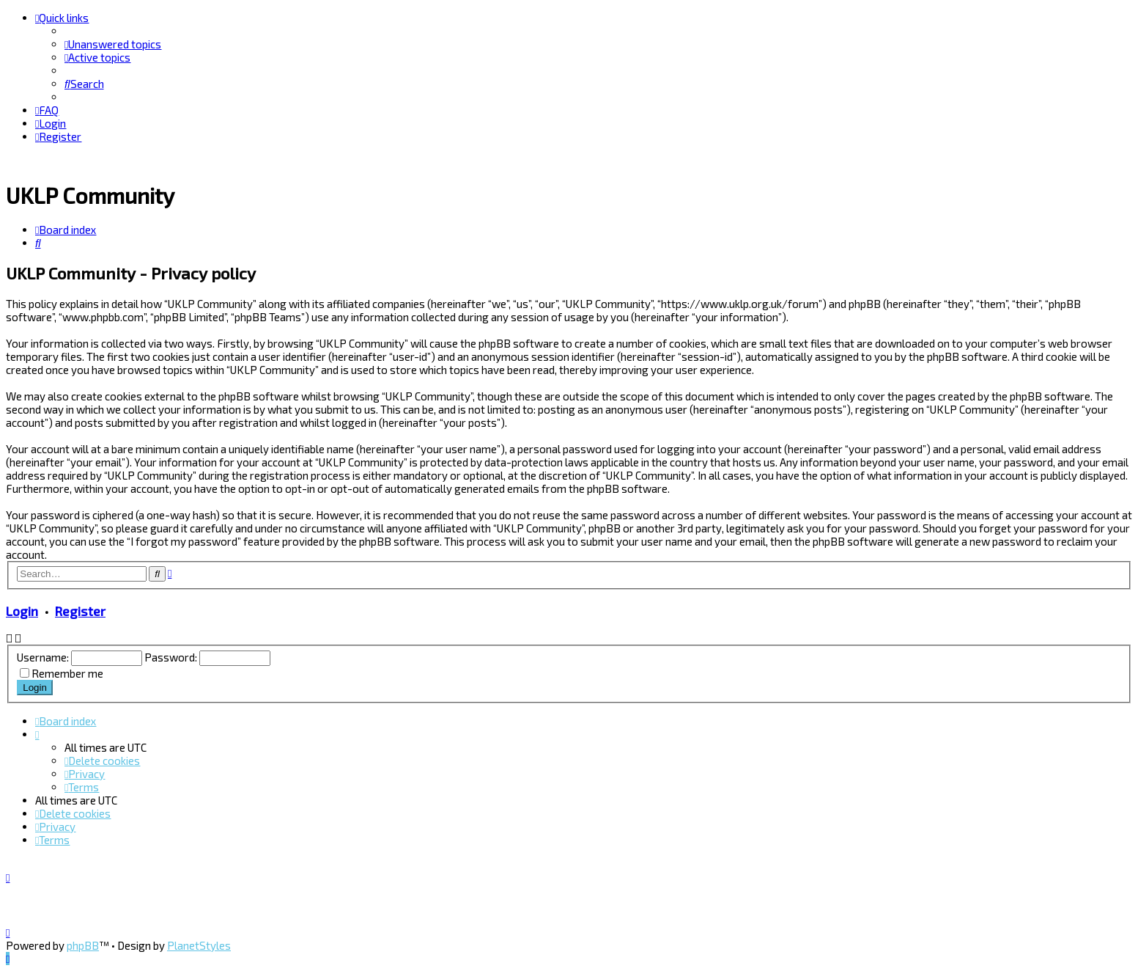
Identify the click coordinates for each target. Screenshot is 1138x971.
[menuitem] (112, 44)
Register (80, 610)
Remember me (67, 672)
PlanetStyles (199, 945)
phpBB (83, 945)
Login (22, 610)
